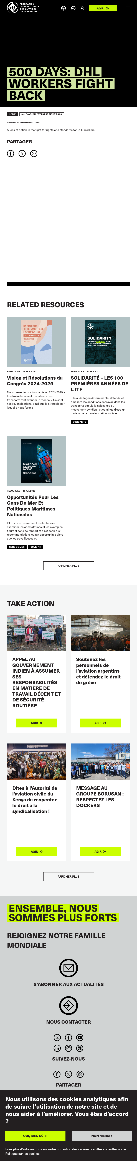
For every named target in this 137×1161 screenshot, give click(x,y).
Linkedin (57, 1048)
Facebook (68, 1037)
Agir (100, 8)
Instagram (68, 1048)
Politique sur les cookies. (22, 1153)
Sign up (68, 970)
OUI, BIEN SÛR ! (35, 1135)
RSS (80, 1048)
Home (12, 114)
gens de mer (16, 546)
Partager (19, 141)
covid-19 (36, 546)
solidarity (79, 421)
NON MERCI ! (101, 1135)
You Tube (80, 1037)
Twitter (57, 1037)
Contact (68, 1007)
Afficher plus (68, 566)
